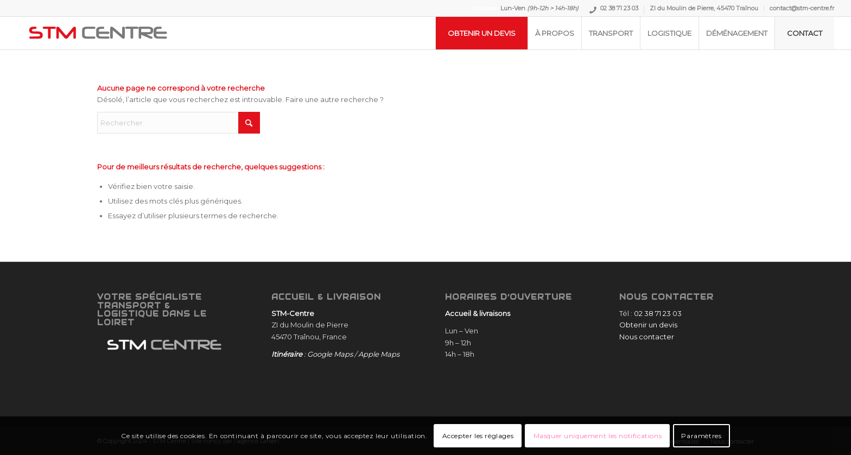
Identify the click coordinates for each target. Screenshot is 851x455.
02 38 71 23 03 (619, 9)
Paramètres (701, 436)
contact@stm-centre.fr (802, 8)
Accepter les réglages (478, 436)
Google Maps (330, 354)
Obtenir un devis (648, 324)
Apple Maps (378, 354)
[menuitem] (614, 10)
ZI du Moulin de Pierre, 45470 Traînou (704, 8)
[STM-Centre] (98, 33)
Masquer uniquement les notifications (598, 436)
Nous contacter (646, 336)
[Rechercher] (178, 123)
